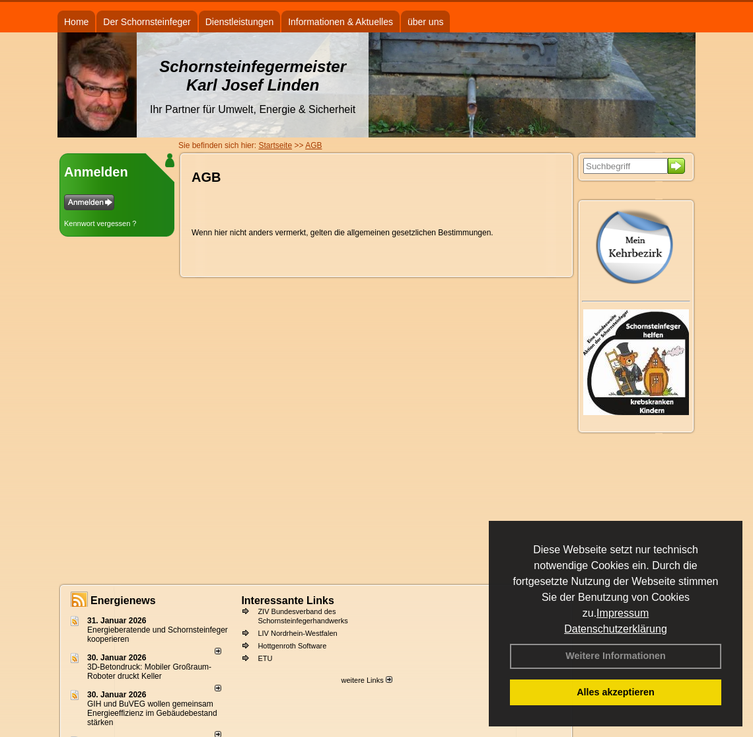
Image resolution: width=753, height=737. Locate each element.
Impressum (622, 613)
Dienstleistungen (239, 22)
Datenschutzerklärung (615, 629)
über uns (425, 22)
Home (76, 22)
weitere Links (366, 680)
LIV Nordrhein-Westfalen (297, 633)
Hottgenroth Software (292, 646)
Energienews (123, 600)
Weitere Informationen (615, 655)
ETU (265, 658)
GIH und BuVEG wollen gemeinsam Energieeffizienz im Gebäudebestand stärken (152, 713)
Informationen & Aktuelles (340, 22)
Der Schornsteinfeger (146, 22)
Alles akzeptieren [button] (616, 692)
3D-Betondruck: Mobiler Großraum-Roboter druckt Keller (149, 671)
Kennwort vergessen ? (100, 223)
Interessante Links (287, 600)
